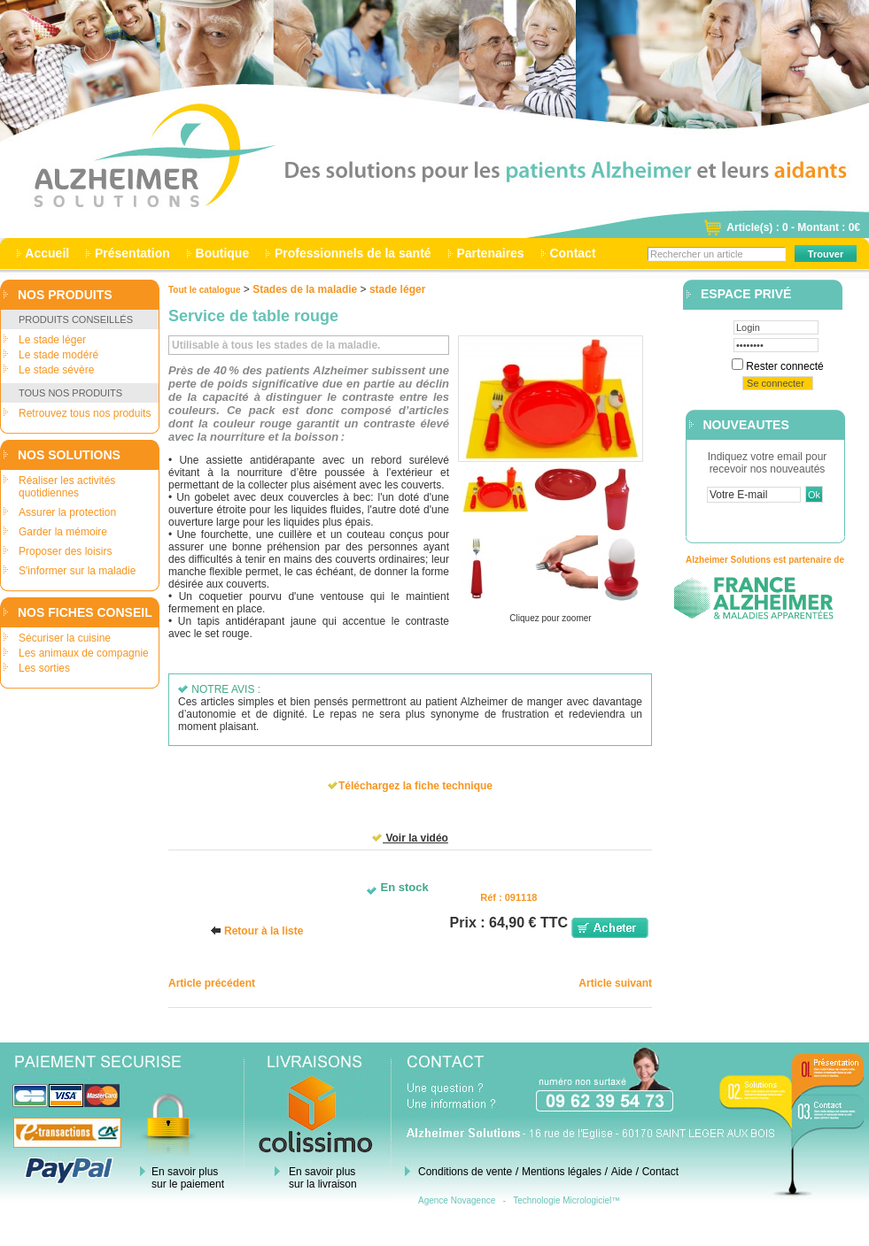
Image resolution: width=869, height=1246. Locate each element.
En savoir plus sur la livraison (323, 1177)
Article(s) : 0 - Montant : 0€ (793, 227)
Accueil (47, 253)
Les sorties (44, 668)
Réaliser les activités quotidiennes (67, 486)
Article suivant (615, 983)
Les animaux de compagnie (84, 653)
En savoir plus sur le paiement (187, 1177)
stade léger (397, 289)
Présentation (132, 253)
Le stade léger (52, 340)
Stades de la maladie (304, 289)
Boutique (222, 253)
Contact (573, 253)
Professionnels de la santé (352, 253)
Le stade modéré (58, 355)
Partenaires (491, 253)
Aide (621, 1171)
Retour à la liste (263, 931)
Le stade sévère (56, 370)
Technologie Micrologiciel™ (566, 1200)
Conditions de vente (465, 1171)
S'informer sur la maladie (77, 571)
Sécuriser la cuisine (65, 638)
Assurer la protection (67, 512)
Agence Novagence (456, 1200)
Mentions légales (561, 1171)
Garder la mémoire (63, 532)
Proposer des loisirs (65, 551)
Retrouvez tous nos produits (85, 413)
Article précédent (211, 983)
